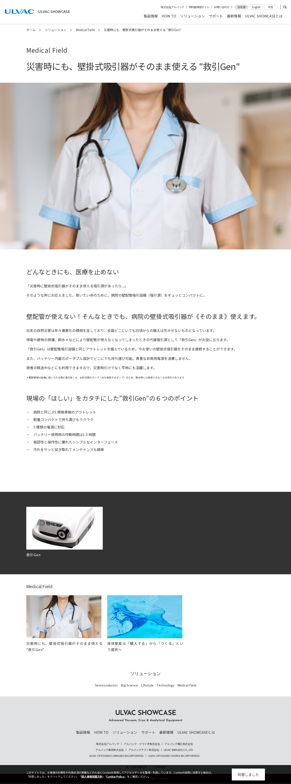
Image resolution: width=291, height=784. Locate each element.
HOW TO (169, 16)
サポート (216, 16)
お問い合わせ (221, 7)
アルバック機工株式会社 (178, 744)
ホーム (31, 30)
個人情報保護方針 (91, 776)
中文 (270, 7)
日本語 (241, 7)
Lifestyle (147, 685)
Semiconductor (106, 685)
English (256, 7)
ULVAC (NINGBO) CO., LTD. (178, 749)
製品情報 (151, 16)
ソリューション (192, 16)
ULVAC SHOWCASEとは (264, 16)
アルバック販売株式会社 (109, 749)
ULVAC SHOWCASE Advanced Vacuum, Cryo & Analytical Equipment (146, 716)
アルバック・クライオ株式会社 (142, 744)
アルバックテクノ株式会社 (143, 749)
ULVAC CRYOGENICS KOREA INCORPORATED (174, 755)
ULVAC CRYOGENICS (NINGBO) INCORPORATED (116, 755)
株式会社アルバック (172, 7)
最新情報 (234, 16)
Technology (165, 685)
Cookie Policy (115, 776)
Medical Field (85, 30)
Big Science (129, 685)
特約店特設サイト (199, 7)
